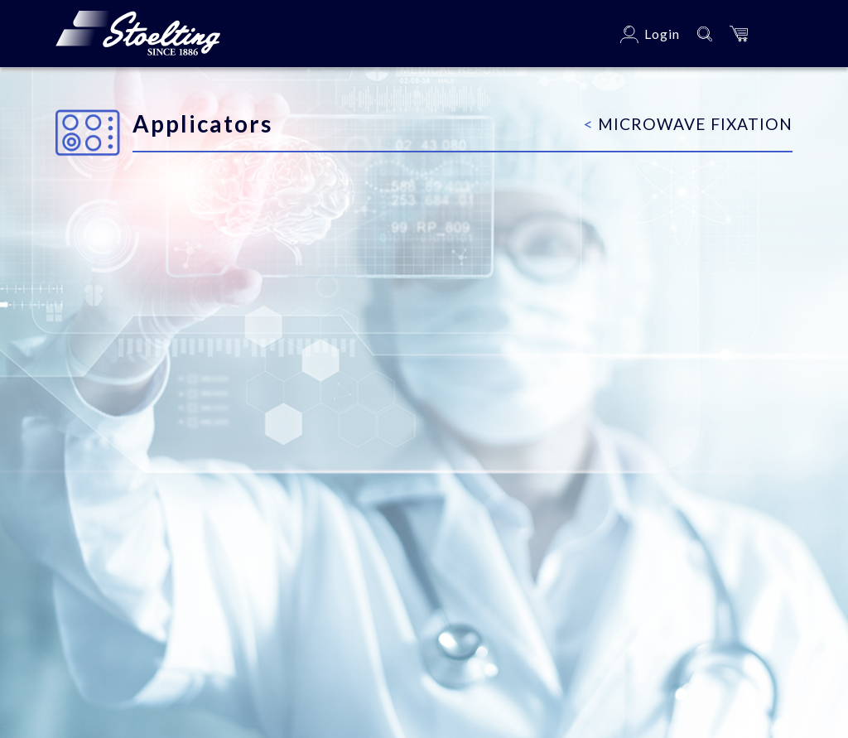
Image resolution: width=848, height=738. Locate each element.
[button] (739, 33)
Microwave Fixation (688, 123)
